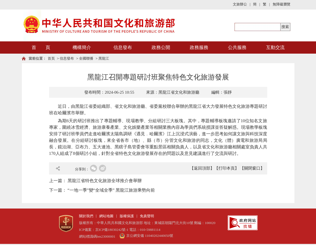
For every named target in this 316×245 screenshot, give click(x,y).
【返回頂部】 (202, 168)
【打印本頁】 (226, 168)
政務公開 (161, 47)
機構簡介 (82, 47)
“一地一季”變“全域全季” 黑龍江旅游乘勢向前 (111, 190)
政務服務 (199, 47)
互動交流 (275, 47)
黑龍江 (103, 58)
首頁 (51, 58)
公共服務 (237, 47)
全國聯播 (86, 58)
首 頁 (41, 47)
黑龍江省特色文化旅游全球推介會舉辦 (105, 180)
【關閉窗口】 (252, 168)
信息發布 (122, 47)
